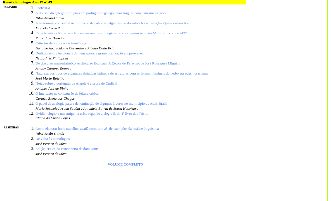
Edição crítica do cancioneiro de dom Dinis (67, 149)
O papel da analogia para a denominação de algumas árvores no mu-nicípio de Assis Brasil (101, 103)
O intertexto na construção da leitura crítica (67, 93)
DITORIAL (44, 8)
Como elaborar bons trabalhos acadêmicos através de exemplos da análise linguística (97, 128)
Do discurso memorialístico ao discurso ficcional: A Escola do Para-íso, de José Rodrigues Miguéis (108, 63)
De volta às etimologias (53, 139)
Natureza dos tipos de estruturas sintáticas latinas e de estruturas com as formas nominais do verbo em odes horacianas (122, 73)
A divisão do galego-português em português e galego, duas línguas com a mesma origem (101, 13)
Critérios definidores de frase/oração (62, 43)
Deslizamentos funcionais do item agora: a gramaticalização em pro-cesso (89, 53)
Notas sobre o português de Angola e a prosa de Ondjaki (76, 83)
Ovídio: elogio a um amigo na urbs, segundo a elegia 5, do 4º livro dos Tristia (92, 113)
